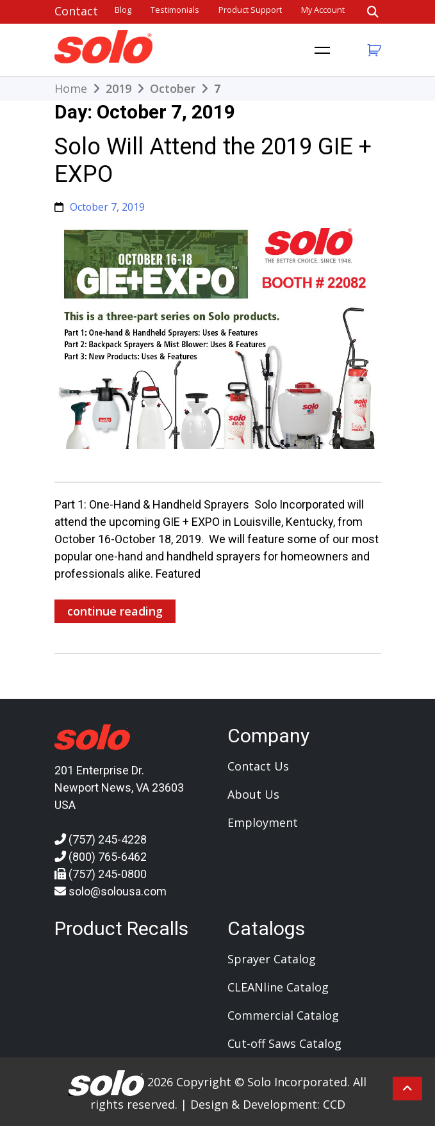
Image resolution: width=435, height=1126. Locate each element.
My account (323, 9)
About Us (253, 794)
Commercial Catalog (283, 1015)
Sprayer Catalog (271, 959)
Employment (262, 822)
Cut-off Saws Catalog (284, 1043)
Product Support (250, 9)
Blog (123, 9)
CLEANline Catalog (278, 987)
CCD (334, 1104)
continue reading (115, 611)
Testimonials (175, 9)
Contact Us (258, 766)
